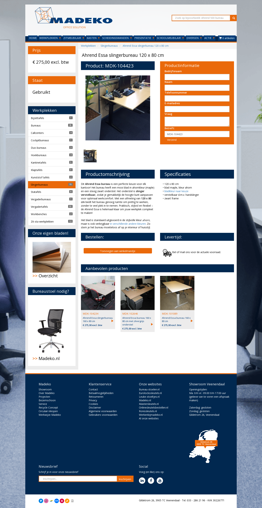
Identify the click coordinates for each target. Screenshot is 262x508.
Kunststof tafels (40, 177)
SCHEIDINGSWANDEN (117, 38)
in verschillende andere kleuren (128, 223)
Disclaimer (95, 407)
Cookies (93, 404)
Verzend (172, 139)
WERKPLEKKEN (50, 38)
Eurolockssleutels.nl (150, 393)
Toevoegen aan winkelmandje (117, 251)
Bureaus (36, 125)
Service (43, 404)
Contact (93, 389)
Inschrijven (125, 479)
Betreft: (170, 128)
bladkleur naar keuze (176, 191)
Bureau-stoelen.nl (149, 389)
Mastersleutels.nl (149, 404)
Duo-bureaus (38, 147)
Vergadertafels (39, 206)
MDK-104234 (90, 313)
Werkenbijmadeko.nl (151, 414)
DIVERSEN (194, 38)
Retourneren (96, 396)
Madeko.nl (52, 330)
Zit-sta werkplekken (42, 221)
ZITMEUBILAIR (73, 38)
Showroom (45, 389)
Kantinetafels (38, 162)
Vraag (168, 114)
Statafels (36, 192)
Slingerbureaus (39, 184)
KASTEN (93, 38)
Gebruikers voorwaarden (103, 414)
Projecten (44, 396)
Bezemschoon (47, 400)
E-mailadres (172, 103)
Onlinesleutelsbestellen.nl (153, 407)
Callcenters (37, 133)
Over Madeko (47, 393)
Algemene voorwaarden (103, 411)
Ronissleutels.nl (148, 411)
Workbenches (39, 214)
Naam (168, 82)
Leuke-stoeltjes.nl (149, 396)
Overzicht (52, 260)
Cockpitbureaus (40, 140)
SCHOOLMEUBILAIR (170, 38)
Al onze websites (149, 418)
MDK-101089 (169, 313)
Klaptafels (36, 170)
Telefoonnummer (176, 92)
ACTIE (209, 38)
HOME (33, 38)
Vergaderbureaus (41, 199)
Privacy (93, 400)
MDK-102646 (130, 313)
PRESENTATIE (144, 38)
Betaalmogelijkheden (101, 393)
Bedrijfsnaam (173, 71)
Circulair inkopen (48, 411)
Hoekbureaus (38, 155)
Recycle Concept (48, 407)
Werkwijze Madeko (50, 414)
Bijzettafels (37, 118)
